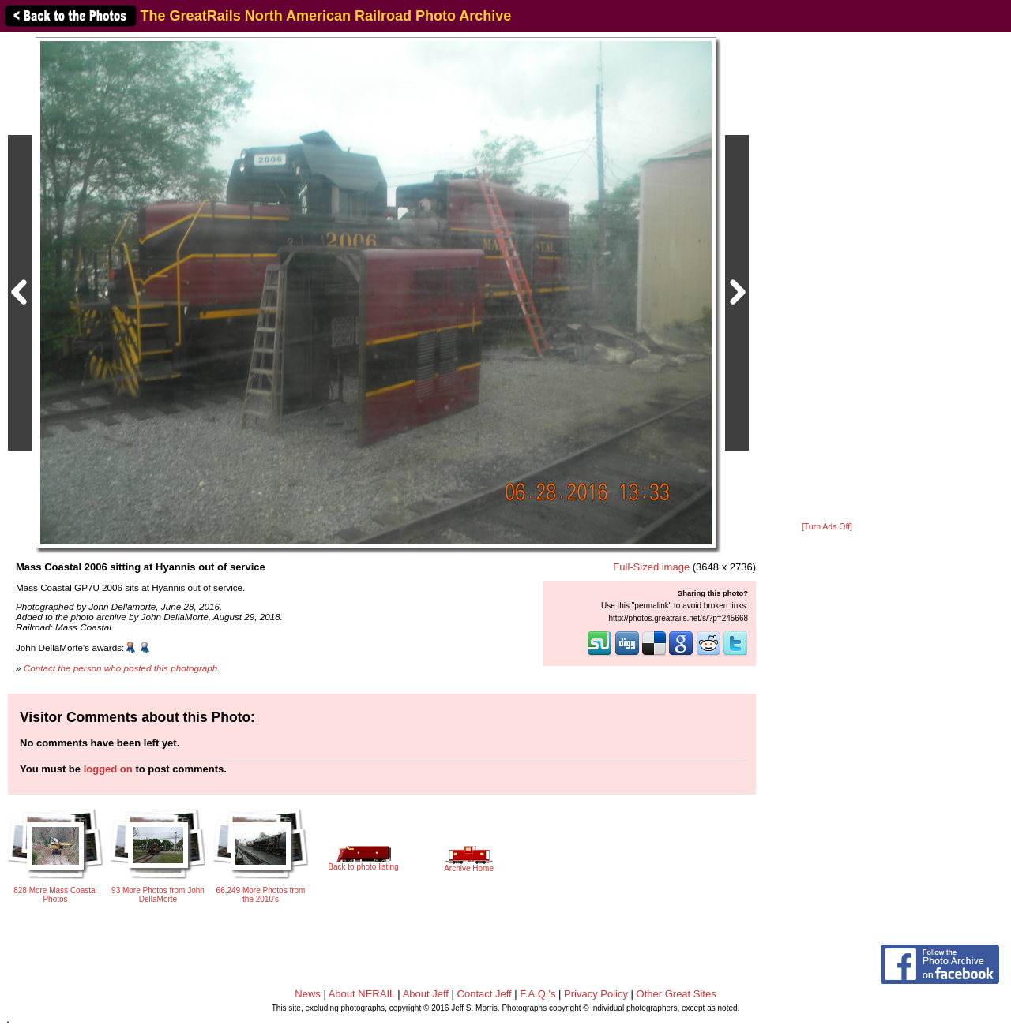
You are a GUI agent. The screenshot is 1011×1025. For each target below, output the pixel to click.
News (308, 994)
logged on (108, 769)
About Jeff (426, 994)
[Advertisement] (827, 277)
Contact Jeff (484, 994)
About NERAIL (362, 994)
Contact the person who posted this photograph (121, 668)
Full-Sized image (651, 567)
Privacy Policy (596, 994)
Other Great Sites (676, 994)
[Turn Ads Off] (827, 526)
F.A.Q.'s (537, 994)
